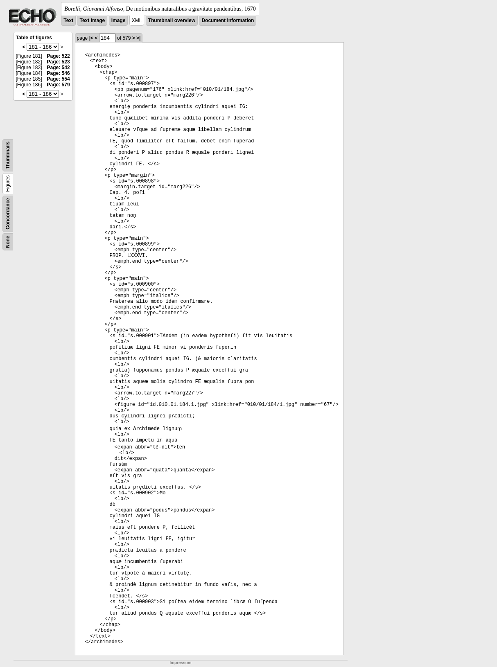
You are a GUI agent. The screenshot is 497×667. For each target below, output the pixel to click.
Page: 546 (58, 73)
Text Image (92, 20)
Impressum (180, 662)
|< (91, 38)
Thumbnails (8, 155)
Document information (227, 20)
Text (68, 20)
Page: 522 (58, 56)
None (8, 242)
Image (118, 20)
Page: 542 (58, 67)
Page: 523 (58, 62)
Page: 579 (58, 85)
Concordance (8, 214)
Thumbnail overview (171, 20)
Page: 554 (58, 79)
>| (138, 38)
